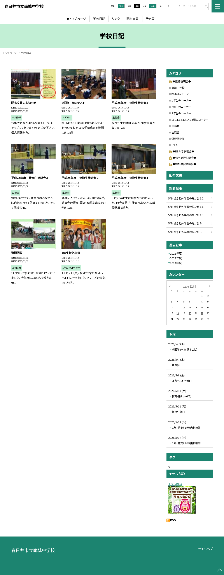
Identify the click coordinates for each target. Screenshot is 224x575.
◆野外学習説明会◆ (182, 164)
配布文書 (132, 18)
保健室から (178, 139)
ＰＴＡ (174, 145)
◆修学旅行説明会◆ (182, 158)
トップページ (77, 18)
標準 (152, 6)
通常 (121, 6)
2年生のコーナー (181, 107)
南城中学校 (178, 88)
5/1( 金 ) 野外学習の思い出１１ (185, 207)
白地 (129, 6)
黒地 (137, 6)
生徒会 (175, 132)
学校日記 (99, 18)
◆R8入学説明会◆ (181, 151)
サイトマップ (205, 549)
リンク (116, 18)
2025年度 (176, 258)
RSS (173, 520)
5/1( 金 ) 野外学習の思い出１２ (185, 198)
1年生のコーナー (181, 100)
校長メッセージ (180, 94)
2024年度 (176, 263)
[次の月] (209, 286)
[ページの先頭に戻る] (219, 570)
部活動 (175, 126)
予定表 (150, 18)
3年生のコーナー (181, 113)
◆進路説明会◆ (180, 81)
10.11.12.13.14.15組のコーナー (190, 120)
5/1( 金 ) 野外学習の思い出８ (184, 232)
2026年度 (176, 253)
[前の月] (169, 286)
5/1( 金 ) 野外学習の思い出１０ (185, 215)
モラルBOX (175, 484)
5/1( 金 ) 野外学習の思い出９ (184, 223)
